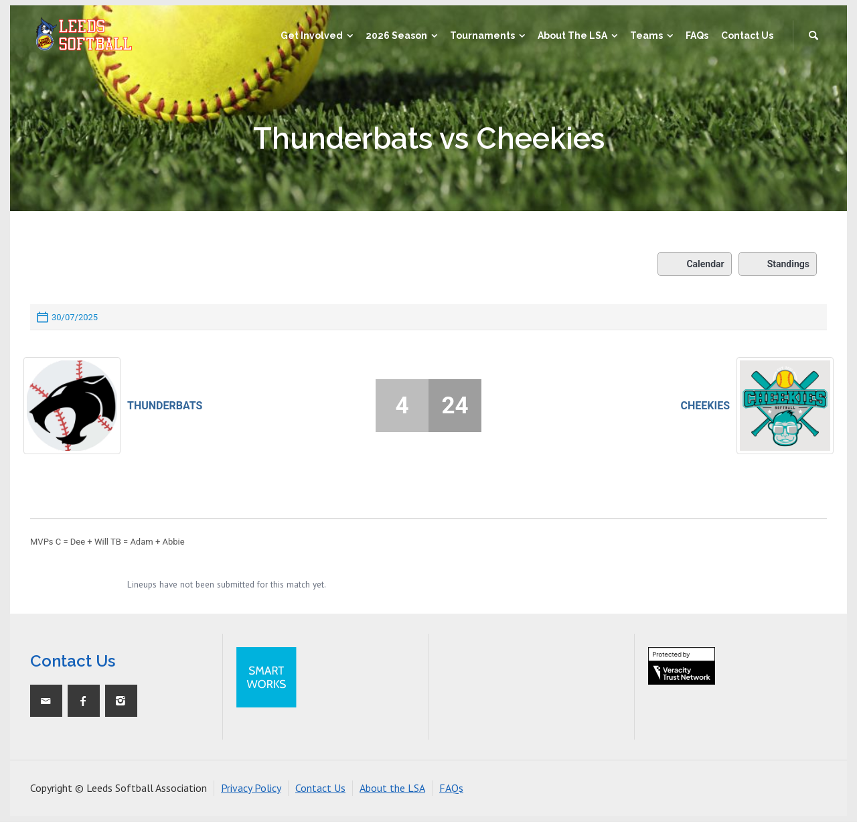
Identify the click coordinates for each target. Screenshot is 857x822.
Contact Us (320, 788)
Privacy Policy (251, 788)
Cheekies (705, 405)
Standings (777, 264)
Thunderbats (164, 405)
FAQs (451, 788)
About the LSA (392, 788)
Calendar (694, 264)
